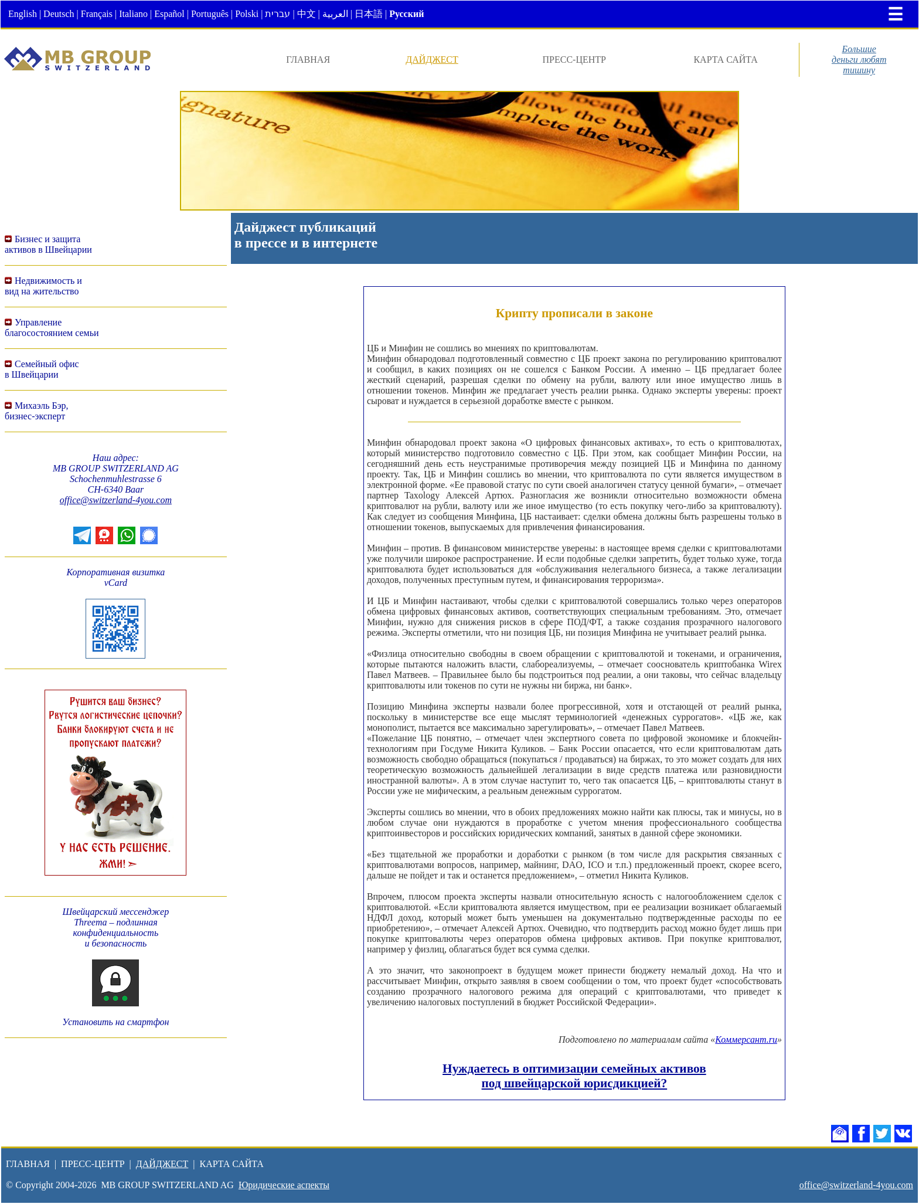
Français (97, 14)
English (22, 14)
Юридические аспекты (284, 1185)
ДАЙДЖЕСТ (432, 60)
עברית (277, 14)
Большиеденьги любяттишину (859, 59)
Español (169, 14)
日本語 (369, 14)
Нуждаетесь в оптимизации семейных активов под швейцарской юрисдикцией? (574, 1075)
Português (210, 14)
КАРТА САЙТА (725, 60)
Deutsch (58, 14)
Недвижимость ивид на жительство (43, 286)
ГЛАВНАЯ (308, 60)
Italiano (133, 14)
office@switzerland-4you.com (116, 500)
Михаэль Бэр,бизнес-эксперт (37, 411)
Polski (246, 14)
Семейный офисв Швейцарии (42, 369)
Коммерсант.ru (746, 1039)
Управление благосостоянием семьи (52, 327)
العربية (335, 14)
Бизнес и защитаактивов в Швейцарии (48, 244)
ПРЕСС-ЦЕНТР (574, 60)
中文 (306, 14)
